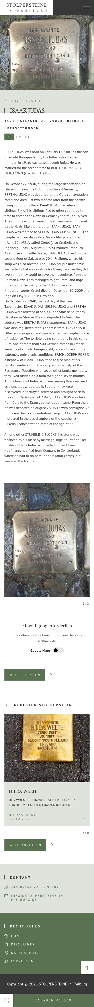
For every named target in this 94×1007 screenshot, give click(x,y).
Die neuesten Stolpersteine (39, 705)
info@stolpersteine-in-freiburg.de (34, 898)
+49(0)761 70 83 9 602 (31, 887)
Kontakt (20, 877)
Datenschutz (25, 953)
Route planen (25, 675)
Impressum (22, 961)
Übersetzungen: (22, 128)
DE (9, 137)
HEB (29, 137)
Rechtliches (25, 926)
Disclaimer (23, 944)
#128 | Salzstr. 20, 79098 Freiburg (44, 121)
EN (18, 137)
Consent (20, 936)
